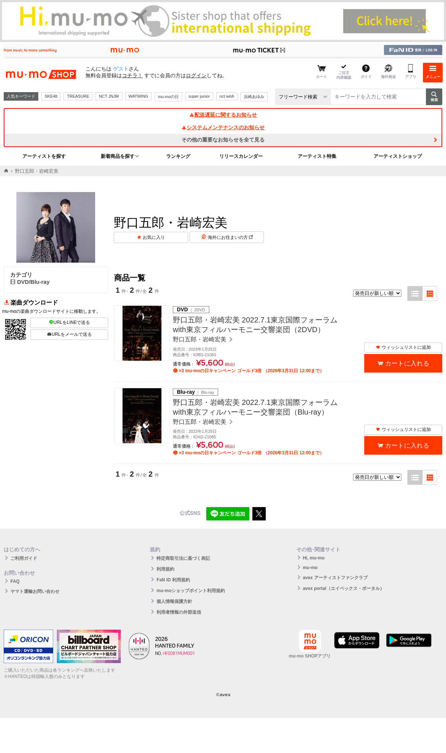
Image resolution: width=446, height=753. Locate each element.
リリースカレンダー (241, 156)
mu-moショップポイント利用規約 (190, 590)
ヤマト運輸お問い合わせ (34, 591)
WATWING (138, 96)
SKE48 (51, 96)
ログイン (196, 75)
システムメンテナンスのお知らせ (223, 127)
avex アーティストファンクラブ (335, 577)
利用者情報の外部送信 (178, 612)
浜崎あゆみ (254, 96)
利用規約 (165, 569)
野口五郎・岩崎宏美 (200, 339)
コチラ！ (132, 75)
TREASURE (78, 96)
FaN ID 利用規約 (173, 579)
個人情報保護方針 (174, 601)
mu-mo (310, 567)
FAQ (15, 581)
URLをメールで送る (69, 334)
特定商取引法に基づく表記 (183, 558)
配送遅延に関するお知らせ (223, 115)
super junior (199, 96)
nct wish (227, 96)
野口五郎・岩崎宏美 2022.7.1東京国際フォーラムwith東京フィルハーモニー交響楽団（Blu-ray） (255, 407)
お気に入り (154, 237)
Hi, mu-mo (314, 558)
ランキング (178, 156)
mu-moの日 (168, 96)
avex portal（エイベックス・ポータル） (343, 588)
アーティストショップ (398, 156)
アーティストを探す (44, 156)
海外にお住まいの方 (230, 237)
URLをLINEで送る (69, 322)
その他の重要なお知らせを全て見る (223, 140)
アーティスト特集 (317, 156)
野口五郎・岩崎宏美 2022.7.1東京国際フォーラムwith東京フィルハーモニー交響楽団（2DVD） (255, 325)
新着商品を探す (118, 156)
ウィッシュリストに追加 (403, 347)
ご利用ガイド (23, 558)
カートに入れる (407, 363)
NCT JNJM (109, 96)
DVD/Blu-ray (30, 282)
